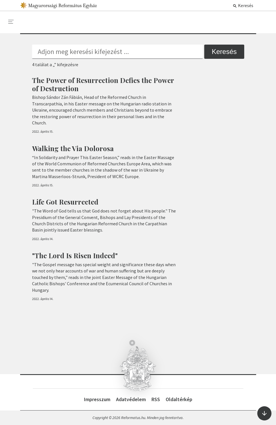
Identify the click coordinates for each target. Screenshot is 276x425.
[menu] (11, 22)
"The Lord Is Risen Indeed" (75, 255)
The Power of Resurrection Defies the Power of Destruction (103, 84)
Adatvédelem (131, 399)
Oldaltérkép (179, 399)
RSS (155, 399)
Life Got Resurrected (65, 201)
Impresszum (97, 399)
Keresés (243, 5)
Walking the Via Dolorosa (73, 148)
